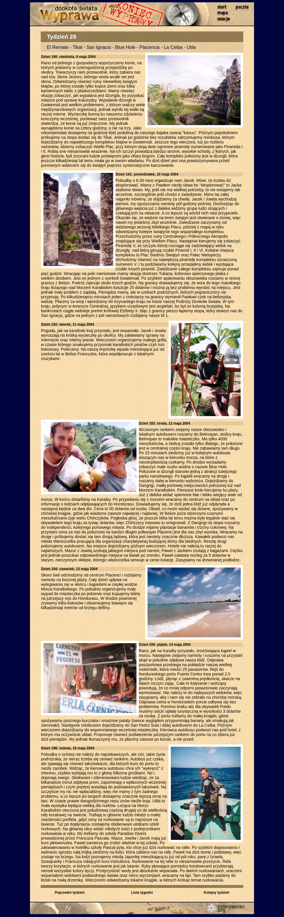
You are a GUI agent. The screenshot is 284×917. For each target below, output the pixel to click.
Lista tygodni (142, 893)
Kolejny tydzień (216, 893)
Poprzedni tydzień (70, 893)
